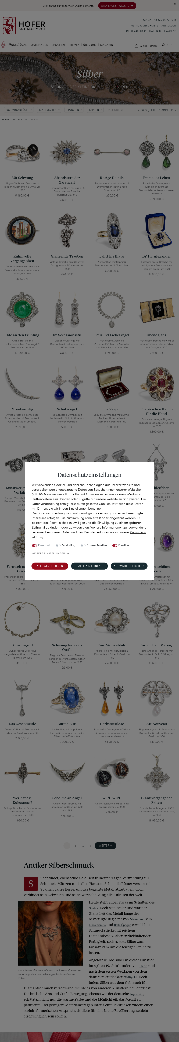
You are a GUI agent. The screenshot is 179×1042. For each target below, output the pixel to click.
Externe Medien (97, 545)
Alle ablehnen (89, 566)
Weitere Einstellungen (48, 553)
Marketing (68, 545)
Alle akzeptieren (50, 566)
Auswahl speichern (129, 566)
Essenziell (44, 545)
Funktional (124, 545)
